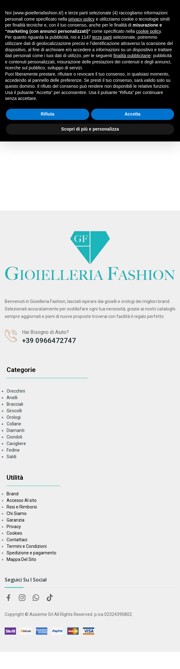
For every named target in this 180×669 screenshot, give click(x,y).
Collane (14, 423)
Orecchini (16, 391)
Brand (12, 493)
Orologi (14, 417)
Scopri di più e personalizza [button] (90, 128)
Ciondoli (14, 436)
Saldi (11, 456)
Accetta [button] (133, 114)
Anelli (12, 397)
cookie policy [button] (148, 31)
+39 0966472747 (49, 340)
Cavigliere (16, 443)
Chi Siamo (17, 513)
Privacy (14, 526)
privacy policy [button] (81, 19)
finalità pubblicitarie (132, 55)
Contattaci (17, 539)
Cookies (14, 533)
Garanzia (15, 520)
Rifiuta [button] (47, 114)
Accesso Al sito (22, 500)
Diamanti (15, 430)
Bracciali (15, 404)
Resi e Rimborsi (22, 506)
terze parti (102, 37)
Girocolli (14, 410)
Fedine (13, 450)
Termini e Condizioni (27, 546)
